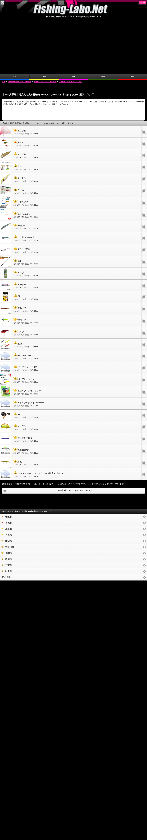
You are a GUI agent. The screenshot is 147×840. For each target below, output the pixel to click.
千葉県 (6, 460)
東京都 (6, 472)
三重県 (6, 509)
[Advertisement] (73, 31)
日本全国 (6, 521)
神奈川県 (7, 491)
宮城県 (6, 466)
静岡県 (6, 503)
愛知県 (6, 485)
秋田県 (6, 515)
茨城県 (6, 497)
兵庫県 (6, 479)
